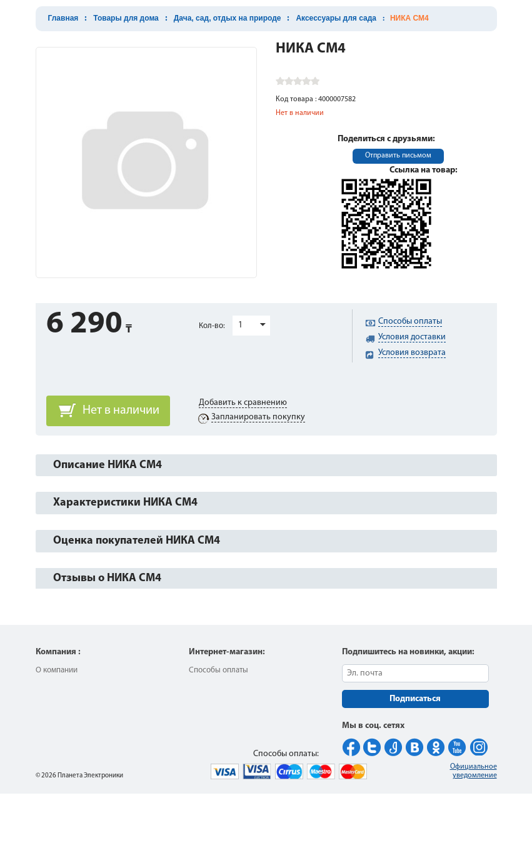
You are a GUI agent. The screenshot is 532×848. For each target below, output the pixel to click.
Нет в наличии (121, 410)
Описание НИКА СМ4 (107, 465)
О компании (57, 670)
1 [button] (240, 325)
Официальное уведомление (473, 771)
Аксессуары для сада (336, 18)
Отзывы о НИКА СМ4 (107, 578)
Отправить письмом (398, 155)
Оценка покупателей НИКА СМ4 (136, 541)
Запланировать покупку (258, 417)
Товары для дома (125, 18)
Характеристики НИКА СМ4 (125, 503)
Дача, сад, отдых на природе (227, 18)
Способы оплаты (218, 670)
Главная (63, 18)
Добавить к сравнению (243, 402)
